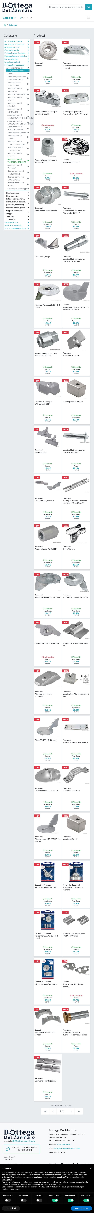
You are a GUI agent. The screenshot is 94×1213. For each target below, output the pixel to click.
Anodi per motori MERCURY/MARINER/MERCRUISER (18, 116)
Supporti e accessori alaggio (17, 212)
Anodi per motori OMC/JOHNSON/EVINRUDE (18, 122)
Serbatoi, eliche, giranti (17, 207)
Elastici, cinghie (17, 192)
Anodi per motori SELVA (18, 132)
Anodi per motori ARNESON (18, 89)
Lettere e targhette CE (17, 198)
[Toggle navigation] (88, 17)
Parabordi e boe (16, 222)
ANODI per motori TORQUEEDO (18, 148)
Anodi (18, 73)
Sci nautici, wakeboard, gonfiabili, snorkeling (17, 203)
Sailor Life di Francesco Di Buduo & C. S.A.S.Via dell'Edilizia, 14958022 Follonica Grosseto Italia (67, 1137)
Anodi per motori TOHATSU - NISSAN (18, 142)
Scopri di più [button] (11, 1208)
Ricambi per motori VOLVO (18, 184)
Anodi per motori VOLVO (18, 154)
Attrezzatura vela (16, 47)
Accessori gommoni (17, 67)
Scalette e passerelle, (16, 225)
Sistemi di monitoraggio (18, 188)
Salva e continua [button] (81, 1208)
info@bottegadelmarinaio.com (67, 1148)
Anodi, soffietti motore (17, 70)
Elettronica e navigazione (16, 53)
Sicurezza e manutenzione (16, 228)
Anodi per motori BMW (18, 94)
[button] (91, 1168)
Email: (51, 1148)
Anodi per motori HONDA (18, 104)
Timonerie (17, 219)
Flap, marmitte (17, 195)
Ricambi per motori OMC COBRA (18, 178)
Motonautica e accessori (16, 65)
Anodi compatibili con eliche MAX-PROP (18, 78)
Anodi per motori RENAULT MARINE (18, 128)
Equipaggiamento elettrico (16, 56)
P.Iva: (51, 1152)
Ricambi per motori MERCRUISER (18, 172)
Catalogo (9, 17)
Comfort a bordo (16, 50)
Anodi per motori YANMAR (18, 166)
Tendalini (17, 216)
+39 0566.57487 (64, 1144)
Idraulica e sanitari (16, 61)
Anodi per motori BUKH (18, 98)
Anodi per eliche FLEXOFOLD (18, 84)
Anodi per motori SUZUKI (18, 137)
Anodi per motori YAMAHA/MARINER (18, 160)
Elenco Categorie (9, 1157)
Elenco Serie (8, 1159)
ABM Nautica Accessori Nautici (23, 1141)
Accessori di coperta (16, 41)
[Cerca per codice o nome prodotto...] (66, 7)
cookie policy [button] (7, 1180)
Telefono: (53, 1144)
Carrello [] (26, 17)
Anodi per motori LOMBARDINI (18, 110)
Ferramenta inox (16, 58)
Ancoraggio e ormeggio (16, 44)
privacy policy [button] (11, 1175)
